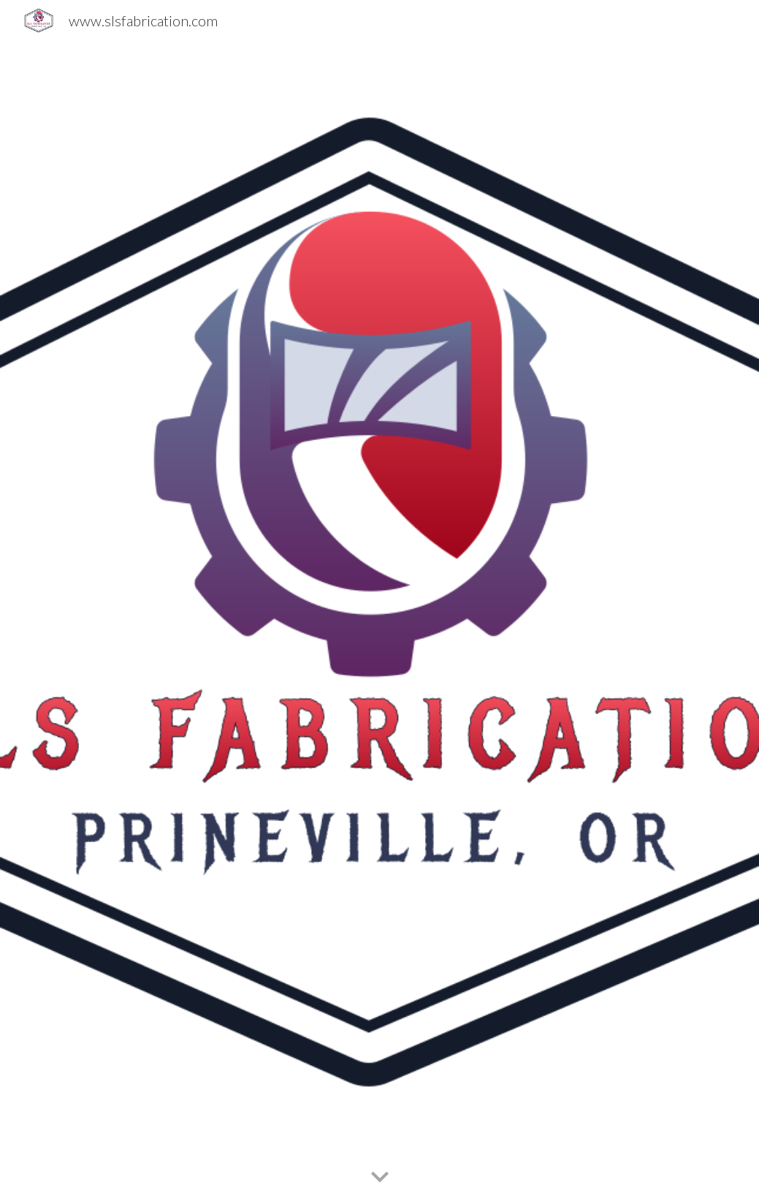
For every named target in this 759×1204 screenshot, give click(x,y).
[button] (379, 1177)
